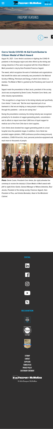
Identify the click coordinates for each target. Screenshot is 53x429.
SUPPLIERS (27, 362)
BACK (40, 37)
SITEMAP (27, 356)
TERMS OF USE (27, 365)
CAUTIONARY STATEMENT (27, 370)
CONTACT (27, 359)
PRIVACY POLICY (27, 367)
